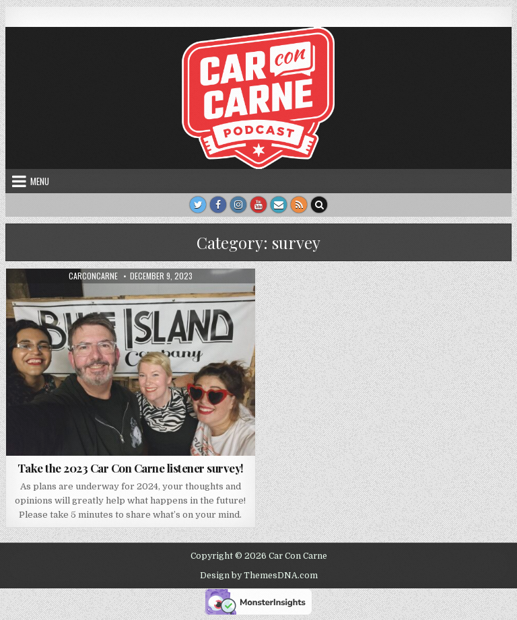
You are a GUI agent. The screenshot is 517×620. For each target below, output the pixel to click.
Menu (39, 181)
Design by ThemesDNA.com (259, 575)
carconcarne (93, 276)
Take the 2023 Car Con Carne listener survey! (131, 467)
